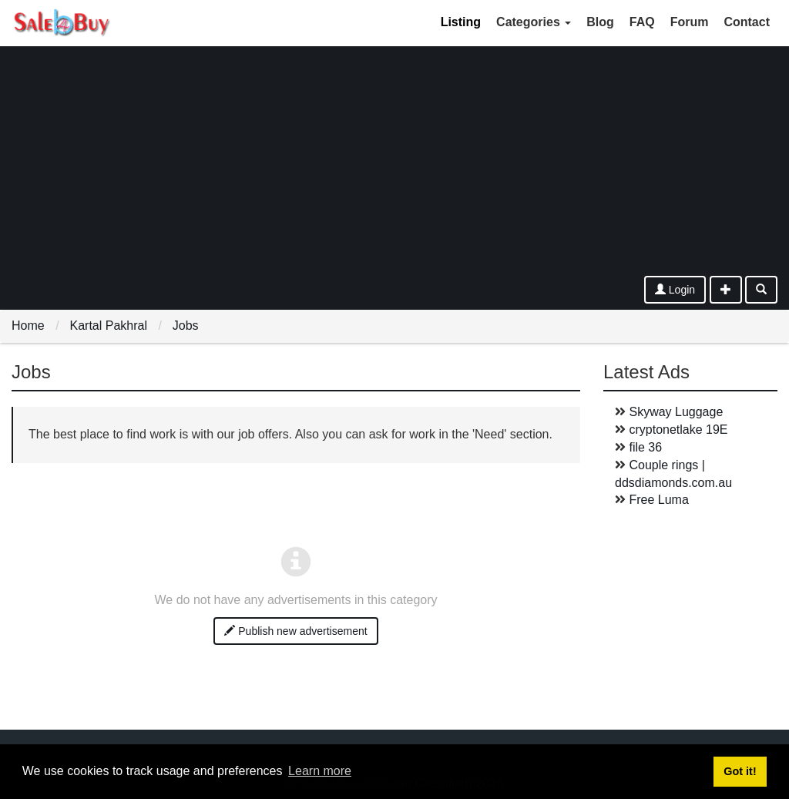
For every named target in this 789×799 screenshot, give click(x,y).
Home (28, 325)
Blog (600, 22)
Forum (689, 22)
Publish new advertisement (295, 631)
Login (675, 290)
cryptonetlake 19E (678, 429)
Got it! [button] (740, 771)
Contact (747, 22)
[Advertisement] (394, 160)
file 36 (645, 447)
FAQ (642, 22)
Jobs (186, 325)
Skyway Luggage (676, 411)
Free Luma (658, 499)
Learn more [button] (319, 770)
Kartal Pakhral (108, 325)
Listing (461, 22)
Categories (533, 22)
